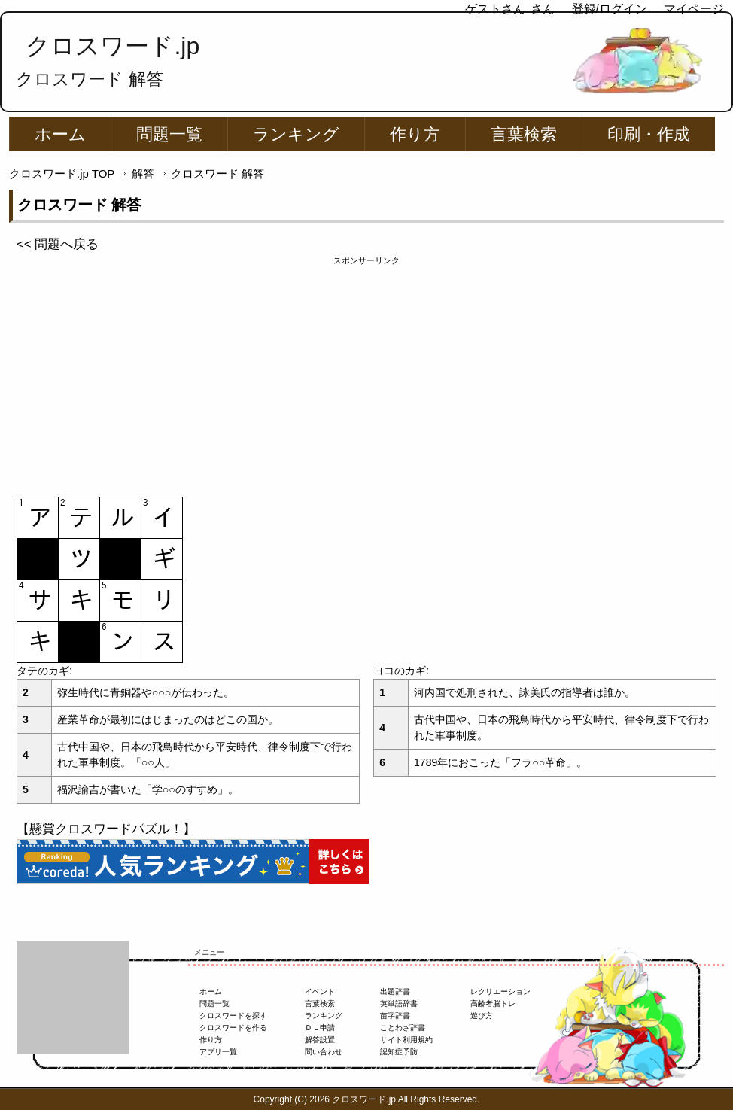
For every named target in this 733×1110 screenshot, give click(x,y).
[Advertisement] (366, 372)
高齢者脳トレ (493, 1003)
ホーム (60, 134)
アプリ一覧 (218, 1052)
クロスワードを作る (233, 1027)
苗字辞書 (395, 1015)
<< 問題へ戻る (58, 244)
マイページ (694, 8)
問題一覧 (169, 134)
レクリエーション (500, 991)
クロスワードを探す (233, 1015)
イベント (320, 991)
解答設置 (320, 1039)
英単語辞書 (399, 1003)
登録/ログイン (609, 8)
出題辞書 (395, 991)
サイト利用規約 (406, 1039)
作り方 (415, 134)
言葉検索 (524, 134)
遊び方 (481, 1015)
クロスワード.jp (112, 45)
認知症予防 (399, 1052)
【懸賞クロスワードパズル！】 (106, 829)
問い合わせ (323, 1052)
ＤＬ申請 (320, 1027)
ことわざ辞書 (402, 1027)
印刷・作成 (648, 134)
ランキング (296, 134)
